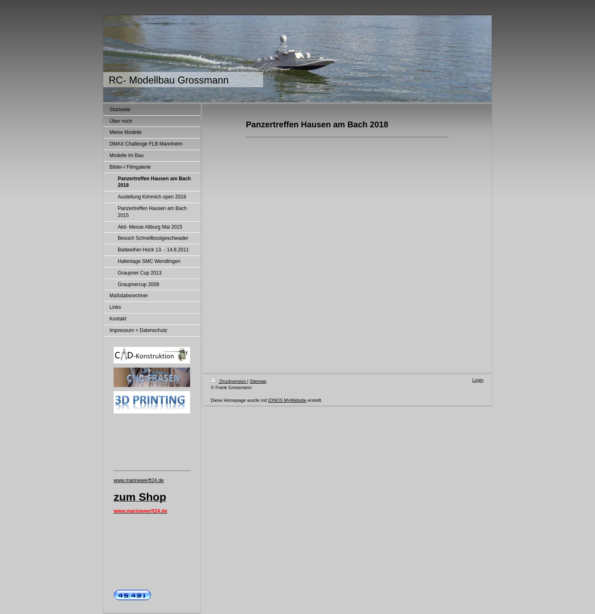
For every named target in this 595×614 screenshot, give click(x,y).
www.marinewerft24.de (139, 480)
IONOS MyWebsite (287, 400)
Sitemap (258, 381)
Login (477, 379)
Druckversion (229, 381)
